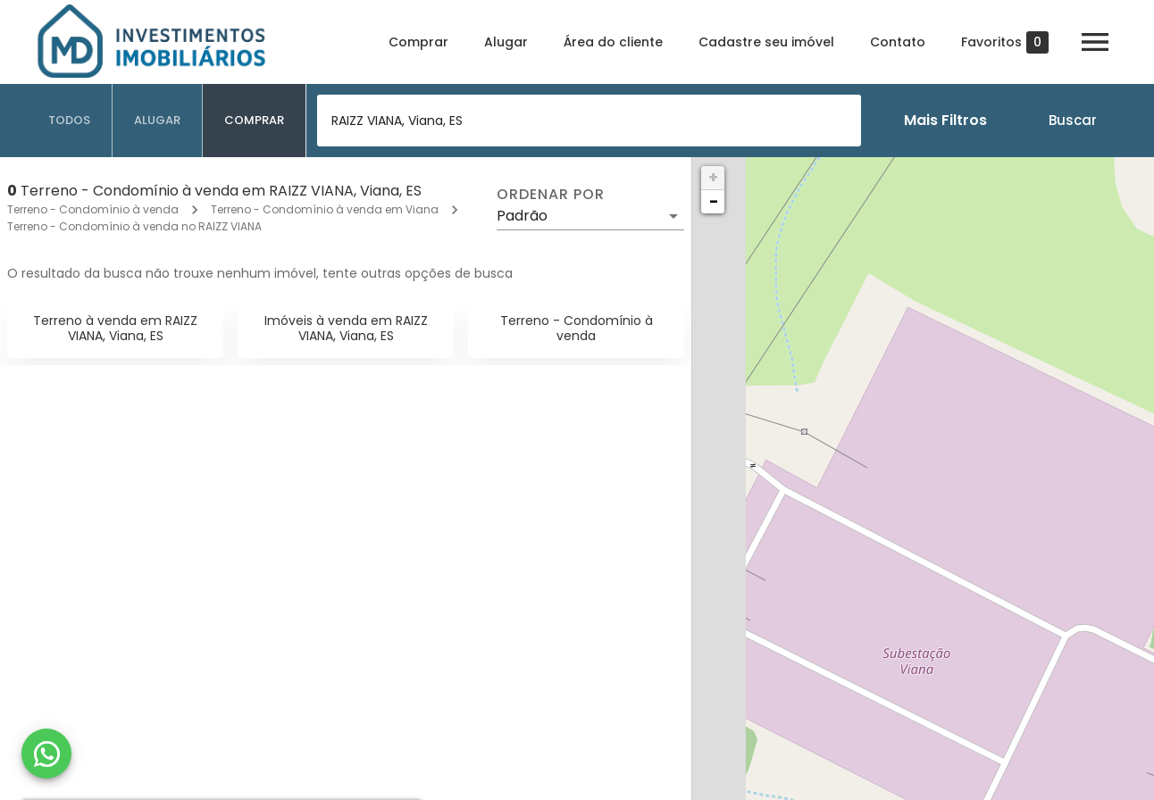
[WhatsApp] (46, 754)
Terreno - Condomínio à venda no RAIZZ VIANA (134, 226)
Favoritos (1005, 42)
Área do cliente (613, 42)
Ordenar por (550, 195)
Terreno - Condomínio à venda (93, 209)
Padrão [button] (522, 215)
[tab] (70, 120)
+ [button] (713, 177)
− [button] (713, 201)
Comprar (418, 42)
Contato (897, 42)
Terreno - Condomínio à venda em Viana (325, 209)
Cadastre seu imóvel (766, 42)
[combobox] (589, 120)
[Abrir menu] (1095, 42)
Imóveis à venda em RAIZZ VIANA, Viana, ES (346, 328)
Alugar (506, 42)
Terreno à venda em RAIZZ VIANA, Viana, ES (115, 328)
